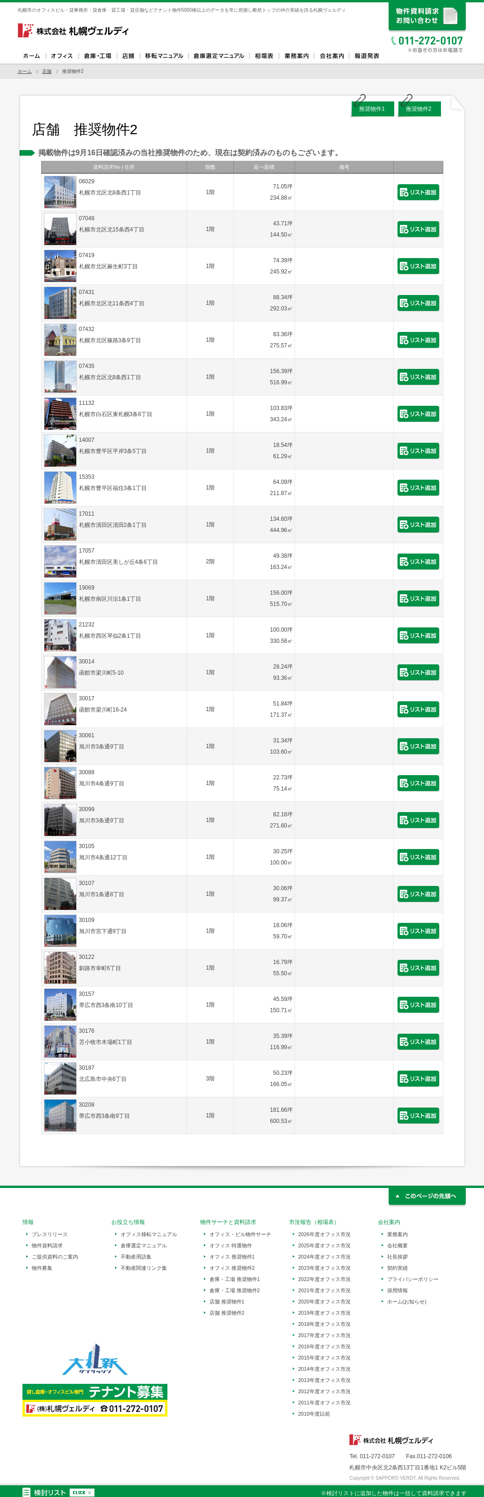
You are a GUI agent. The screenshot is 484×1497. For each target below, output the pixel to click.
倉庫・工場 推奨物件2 (234, 1290)
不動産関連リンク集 (144, 1268)
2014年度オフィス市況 (324, 1369)
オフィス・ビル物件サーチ (240, 1234)
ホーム (31, 56)
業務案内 (296, 56)
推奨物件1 (372, 109)
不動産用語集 (136, 1256)
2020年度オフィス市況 (324, 1301)
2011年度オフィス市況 (324, 1402)
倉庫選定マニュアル (219, 56)
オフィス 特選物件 (230, 1245)
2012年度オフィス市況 (324, 1391)
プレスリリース (50, 1234)
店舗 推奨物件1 (227, 1301)
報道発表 (366, 56)
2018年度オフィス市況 (324, 1324)
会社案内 (331, 56)
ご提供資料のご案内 (55, 1256)
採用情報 (397, 1290)
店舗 (128, 56)
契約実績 (397, 1268)
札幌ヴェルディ (74, 30)
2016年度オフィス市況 (324, 1346)
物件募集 (42, 1268)
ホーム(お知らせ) (406, 1301)
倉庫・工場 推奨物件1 (234, 1279)
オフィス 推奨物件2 (232, 1268)
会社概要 (397, 1245)
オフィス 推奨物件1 (232, 1256)
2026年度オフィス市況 (324, 1234)
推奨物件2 (419, 109)
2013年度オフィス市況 (324, 1380)
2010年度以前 (314, 1414)
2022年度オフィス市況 (324, 1279)
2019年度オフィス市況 (324, 1313)
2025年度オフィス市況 (324, 1245)
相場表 (264, 56)
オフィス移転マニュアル (164, 56)
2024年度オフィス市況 (324, 1256)
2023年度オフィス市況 (324, 1268)
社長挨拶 (397, 1256)
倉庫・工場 (97, 56)
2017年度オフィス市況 (324, 1335)
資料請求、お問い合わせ (428, 17)
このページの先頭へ (428, 1197)
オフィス (62, 56)
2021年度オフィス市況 (324, 1290)
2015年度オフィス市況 (324, 1357)
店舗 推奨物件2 (227, 1313)
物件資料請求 (47, 1245)
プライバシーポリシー (413, 1279)
